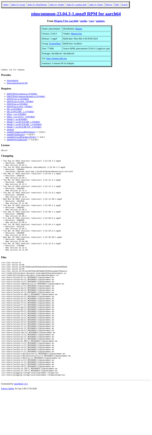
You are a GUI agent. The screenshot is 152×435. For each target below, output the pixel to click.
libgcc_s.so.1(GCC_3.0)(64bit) (21, 117)
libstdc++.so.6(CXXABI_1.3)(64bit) (23, 122)
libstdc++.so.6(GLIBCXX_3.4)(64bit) (24, 127)
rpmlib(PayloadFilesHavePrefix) (21, 137)
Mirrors (108, 4)
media (83, 20)
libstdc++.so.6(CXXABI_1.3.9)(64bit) (24, 125)
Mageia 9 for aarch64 (66, 20)
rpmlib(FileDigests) (16, 135)
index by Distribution (37, 4)
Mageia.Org (76, 33)
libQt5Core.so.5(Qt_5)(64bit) (20, 102)
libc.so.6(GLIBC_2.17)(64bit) (20, 112)
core (91, 20)
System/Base (55, 43)
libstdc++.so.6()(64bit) (17, 120)
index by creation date (77, 4)
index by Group (18, 4)
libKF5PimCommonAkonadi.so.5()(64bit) (26, 97)
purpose (10, 130)
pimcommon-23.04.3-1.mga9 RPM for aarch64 (76, 13)
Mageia (78, 29)
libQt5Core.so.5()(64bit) (18, 99)
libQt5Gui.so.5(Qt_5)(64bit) (19, 107)
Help (117, 4)
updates (100, 20)
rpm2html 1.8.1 (21, 426)
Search (124, 4)
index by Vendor (56, 4)
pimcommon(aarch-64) (17, 83)
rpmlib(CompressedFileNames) (21, 132)
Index (5, 4)
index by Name (96, 4)
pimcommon (12, 81)
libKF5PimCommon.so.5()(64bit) (22, 94)
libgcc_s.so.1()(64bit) (16, 114)
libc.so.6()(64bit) (14, 109)
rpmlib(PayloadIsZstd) (17, 140)
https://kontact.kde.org (56, 58)
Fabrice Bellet (7, 431)
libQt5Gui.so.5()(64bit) (17, 104)
